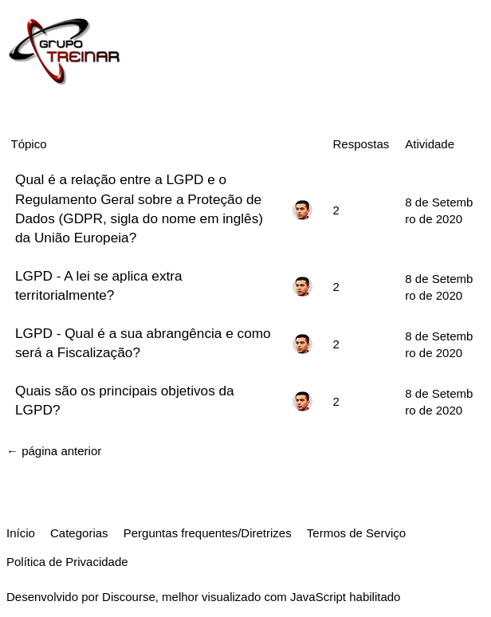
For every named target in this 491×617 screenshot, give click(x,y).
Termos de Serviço (356, 533)
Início (20, 533)
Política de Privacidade (67, 561)
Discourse (128, 596)
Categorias (79, 533)
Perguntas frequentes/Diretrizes (208, 533)
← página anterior (53, 451)
